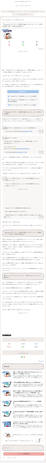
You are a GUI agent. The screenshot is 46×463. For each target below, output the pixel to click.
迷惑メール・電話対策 (7, 335)
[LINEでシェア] (23, 45)
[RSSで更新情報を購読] (24, 357)
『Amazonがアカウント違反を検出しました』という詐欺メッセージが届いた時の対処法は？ (23, 100)
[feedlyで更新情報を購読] (22, 357)
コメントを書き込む (23, 454)
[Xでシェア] (9, 42)
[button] (37, 45)
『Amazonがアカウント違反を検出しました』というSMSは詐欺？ (23, 96)
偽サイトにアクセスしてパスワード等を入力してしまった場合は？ (23, 105)
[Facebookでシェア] (23, 42)
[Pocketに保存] (9, 45)
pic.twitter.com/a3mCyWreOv (22, 149)
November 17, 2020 (22, 152)
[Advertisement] (23, 60)
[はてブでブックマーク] (37, 42)
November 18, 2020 (27, 131)
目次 (22, 91)
